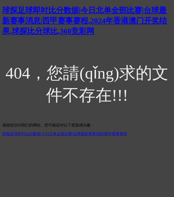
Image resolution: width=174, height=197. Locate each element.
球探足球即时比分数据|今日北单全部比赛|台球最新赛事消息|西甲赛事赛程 (64, 134)
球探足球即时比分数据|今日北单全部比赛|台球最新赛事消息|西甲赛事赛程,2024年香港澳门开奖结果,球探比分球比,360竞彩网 (84, 20)
